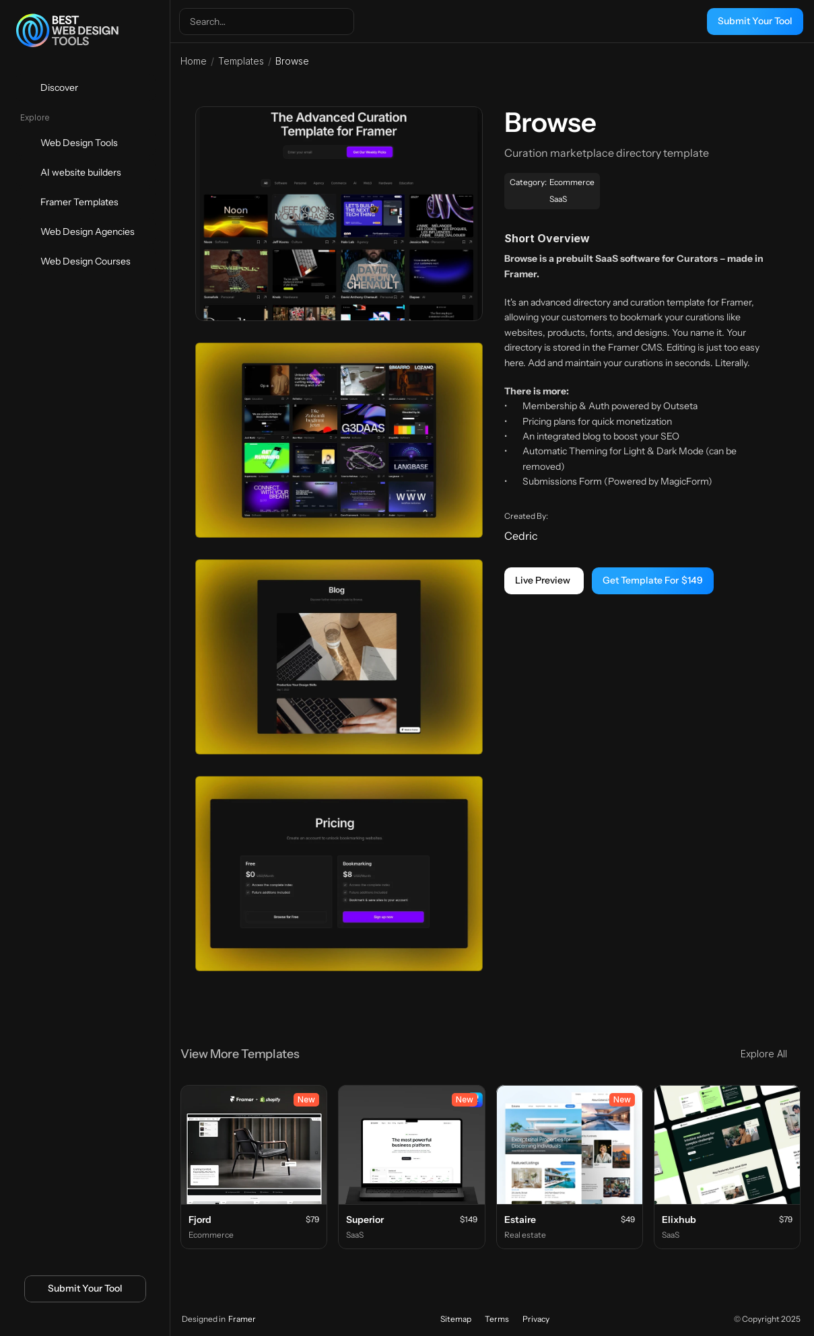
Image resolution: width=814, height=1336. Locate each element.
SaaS (558, 199)
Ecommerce (572, 182)
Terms (497, 1319)
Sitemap (455, 1319)
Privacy (535, 1319)
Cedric (522, 535)
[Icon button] (62, 1320)
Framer (242, 1319)
